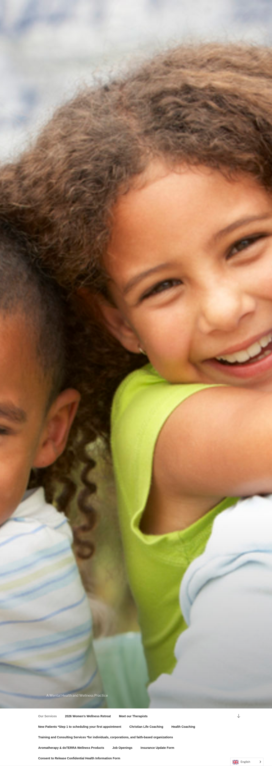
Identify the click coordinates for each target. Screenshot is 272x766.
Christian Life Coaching (146, 726)
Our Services (47, 716)
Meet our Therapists (133, 716)
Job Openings (122, 747)
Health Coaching (183, 726)
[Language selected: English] (246, 762)
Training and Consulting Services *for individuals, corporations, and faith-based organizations (105, 737)
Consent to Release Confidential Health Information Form (79, 758)
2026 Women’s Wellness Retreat (88, 716)
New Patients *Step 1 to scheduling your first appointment (79, 726)
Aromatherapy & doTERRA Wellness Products (71, 747)
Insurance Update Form (157, 747)
